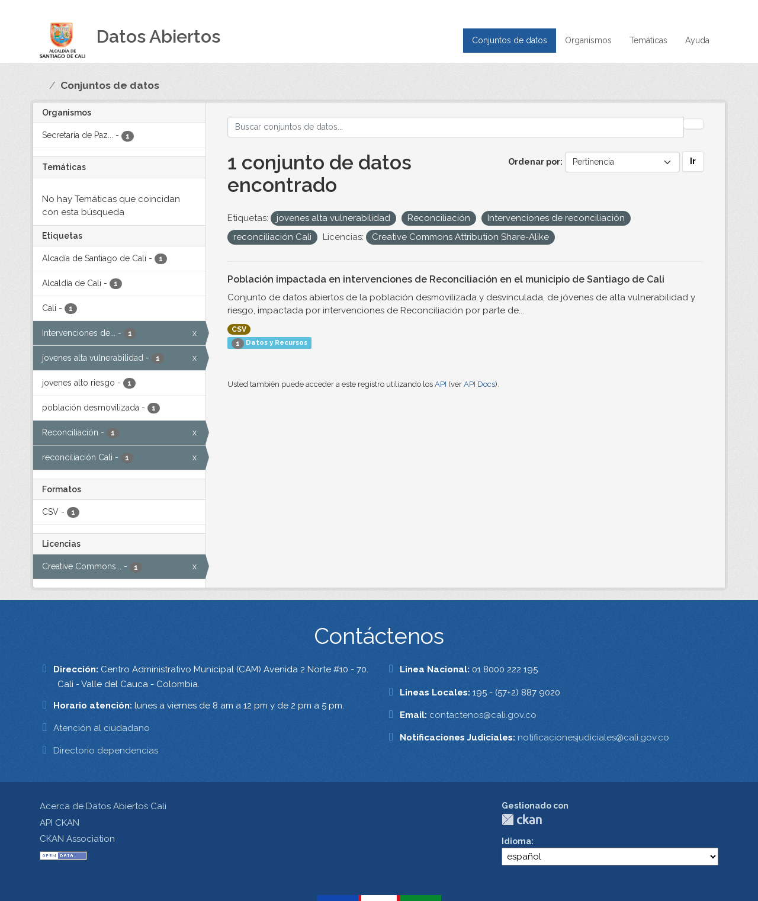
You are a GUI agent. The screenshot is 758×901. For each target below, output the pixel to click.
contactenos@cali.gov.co (483, 715)
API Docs (479, 384)
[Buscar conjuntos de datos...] (455, 127)
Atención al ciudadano (101, 728)
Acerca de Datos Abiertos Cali (103, 806)
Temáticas (648, 40)
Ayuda (697, 40)
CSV (239, 329)
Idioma (516, 841)
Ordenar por (534, 161)
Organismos (588, 40)
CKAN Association (77, 838)
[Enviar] (693, 123)
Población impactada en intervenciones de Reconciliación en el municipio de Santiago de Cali (445, 279)
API (441, 384)
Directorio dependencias (105, 750)
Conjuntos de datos (509, 40)
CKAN (522, 819)
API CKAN (59, 822)
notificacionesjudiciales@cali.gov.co (593, 737)
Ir (693, 161)
